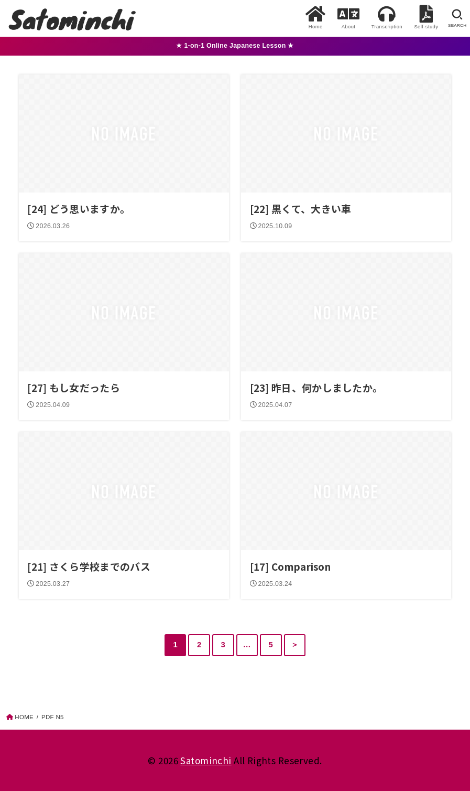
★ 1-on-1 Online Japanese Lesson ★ (234, 45)
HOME (24, 717)
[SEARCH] (457, 18)
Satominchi (205, 760)
